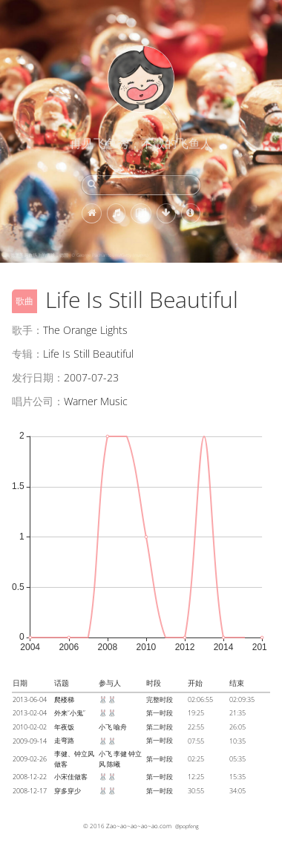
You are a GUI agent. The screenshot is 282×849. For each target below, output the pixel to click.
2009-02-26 (30, 759)
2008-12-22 (30, 776)
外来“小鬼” (69, 713)
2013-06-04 (30, 699)
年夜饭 (64, 727)
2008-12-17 (30, 791)
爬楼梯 (64, 699)
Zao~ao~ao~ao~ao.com (138, 826)
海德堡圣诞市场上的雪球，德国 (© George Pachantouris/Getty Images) (77, 255)
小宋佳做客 (71, 776)
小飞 (105, 727)
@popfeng (187, 826)
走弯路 (64, 740)
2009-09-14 (30, 741)
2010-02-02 (30, 727)
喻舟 (120, 727)
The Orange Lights (85, 330)
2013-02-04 (30, 713)
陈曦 (113, 764)
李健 (120, 753)
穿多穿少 (67, 791)
